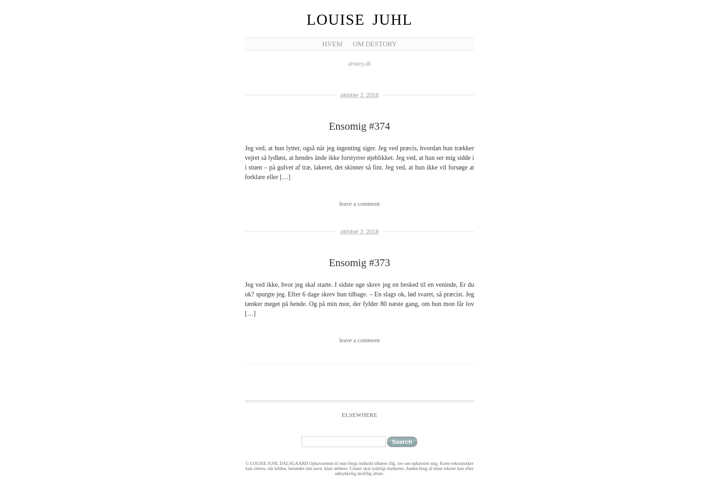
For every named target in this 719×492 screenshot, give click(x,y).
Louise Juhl (360, 19)
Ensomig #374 (359, 126)
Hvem (332, 44)
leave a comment (359, 203)
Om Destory (375, 44)
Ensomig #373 (359, 262)
